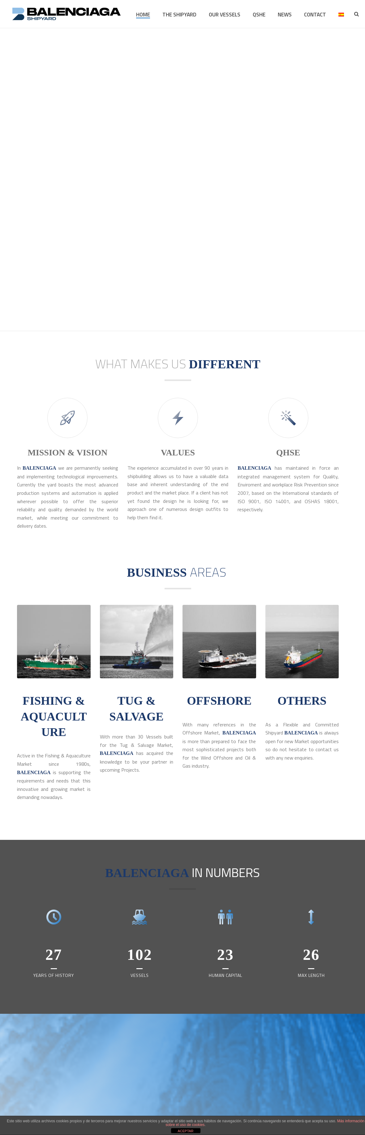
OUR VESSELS (224, 14)
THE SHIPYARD (179, 14)
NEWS (285, 14)
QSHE (259, 14)
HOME (143, 14)
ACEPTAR (185, 1131)
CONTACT (315, 14)
